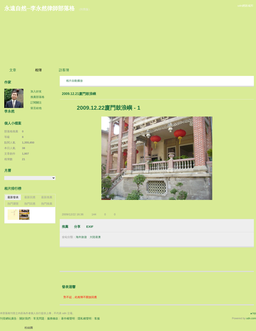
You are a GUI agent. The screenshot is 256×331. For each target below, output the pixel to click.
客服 (97, 318)
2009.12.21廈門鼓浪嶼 (79, 94)
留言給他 (36, 108)
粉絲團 (29, 327)
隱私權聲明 (85, 318)
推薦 (65, 226)
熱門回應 (29, 203)
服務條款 (52, 318)
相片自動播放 (74, 80)
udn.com (251, 318)
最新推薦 (46, 197)
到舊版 (84, 9)
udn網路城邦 (245, 5)
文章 (12, 70)
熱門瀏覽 (13, 203)
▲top (253, 313)
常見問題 (38, 318)
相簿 (38, 70)
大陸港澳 (95, 237)
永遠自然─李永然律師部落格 (39, 8)
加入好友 (36, 91)
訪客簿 (64, 70)
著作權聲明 (68, 318)
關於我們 (25, 318)
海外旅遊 (81, 237)
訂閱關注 (36, 102)
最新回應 (29, 197)
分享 (77, 226)
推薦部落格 (37, 97)
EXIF (89, 226)
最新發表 (13, 197)
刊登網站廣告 (8, 318)
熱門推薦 (46, 203)
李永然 (9, 111)
